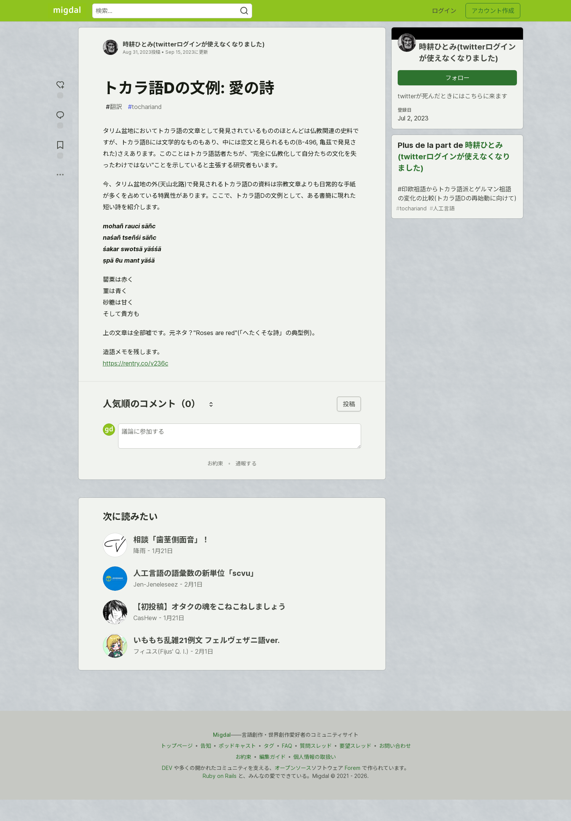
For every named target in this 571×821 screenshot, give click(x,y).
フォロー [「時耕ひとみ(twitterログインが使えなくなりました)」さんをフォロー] (457, 78)
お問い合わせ (395, 745)
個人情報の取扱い (314, 757)
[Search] (244, 11)
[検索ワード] (172, 10)
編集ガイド (272, 757)
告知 (205, 745)
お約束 (215, 463)
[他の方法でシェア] (60, 174)
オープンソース (293, 768)
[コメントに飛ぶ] (60, 119)
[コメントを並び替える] (211, 404)
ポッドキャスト (237, 745)
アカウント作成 (493, 10)
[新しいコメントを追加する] (239, 436)
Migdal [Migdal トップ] (222, 734)
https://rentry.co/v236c (135, 363)
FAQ (287, 745)
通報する (246, 463)
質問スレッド (315, 745)
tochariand (145, 106)
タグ (268, 745)
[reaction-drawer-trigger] (60, 89)
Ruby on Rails (220, 776)
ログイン (444, 10)
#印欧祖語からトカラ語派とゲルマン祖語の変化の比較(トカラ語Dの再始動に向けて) (456, 198)
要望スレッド (355, 745)
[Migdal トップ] (67, 10)
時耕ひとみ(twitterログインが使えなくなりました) (194, 44)
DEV (167, 768)
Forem (352, 768)
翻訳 (114, 106)
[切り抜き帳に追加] (60, 149)
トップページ (176, 745)
